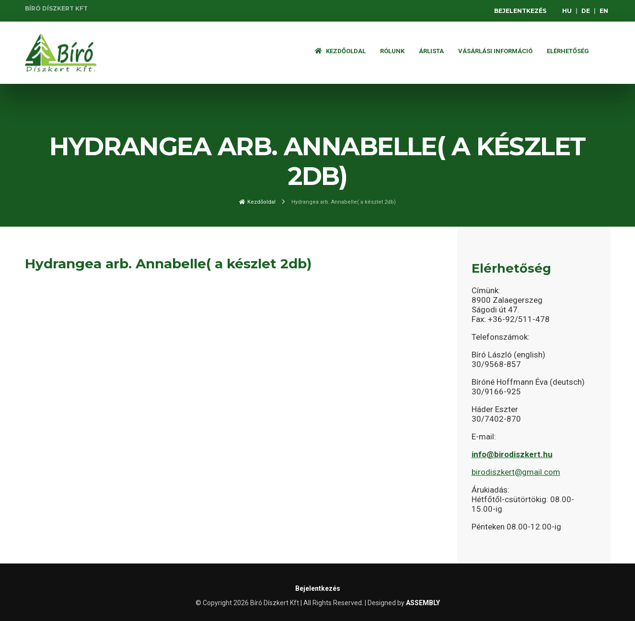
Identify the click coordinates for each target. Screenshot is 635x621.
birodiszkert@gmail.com (516, 472)
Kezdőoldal (340, 51)
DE (585, 10)
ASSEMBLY (423, 603)
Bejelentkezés (520, 10)
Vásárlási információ (495, 51)
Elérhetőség (568, 51)
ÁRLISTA (431, 51)
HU (567, 10)
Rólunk (392, 51)
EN (604, 10)
